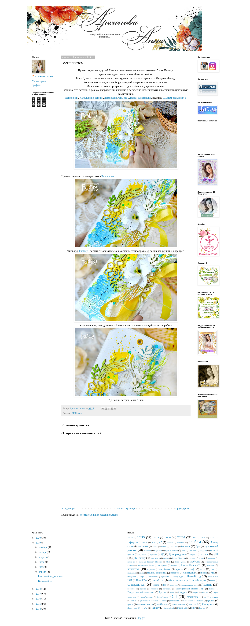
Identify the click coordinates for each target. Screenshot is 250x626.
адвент (170, 542)
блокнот (185, 546)
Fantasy (83, 250)
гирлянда (142, 554)
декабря (43, 547)
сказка (205, 592)
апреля (43, 571)
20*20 (181, 537)
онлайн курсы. (199, 580)
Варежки (158, 550)
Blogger (140, 618)
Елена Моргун (178, 558)
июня (42, 567)
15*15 (155, 537)
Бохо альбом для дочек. (50, 576)
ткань (133, 600)
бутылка (147, 550)
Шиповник (71, 97)
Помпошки (110, 97)
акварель (181, 542)
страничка (192, 597)
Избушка (195, 561)
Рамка (211, 589)
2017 (38, 593)
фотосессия (188, 601)
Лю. (213, 569)
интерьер (162, 565)
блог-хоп (174, 546)
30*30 (144, 542)
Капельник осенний (91, 97)
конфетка (134, 569)
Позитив (206, 584)
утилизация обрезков (149, 601)
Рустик (162, 592)
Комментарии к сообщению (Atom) (99, 514)
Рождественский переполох (141, 592)
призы (143, 589)
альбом (195, 542)
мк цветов (132, 577)
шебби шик (162, 604)
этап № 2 (193, 604)
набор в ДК (178, 577)
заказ (201, 558)
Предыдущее (182, 508)
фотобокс (174, 600)
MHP (193, 608)
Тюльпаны (107, 176)
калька (174, 565)
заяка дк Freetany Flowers (150, 562)
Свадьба (182, 592)
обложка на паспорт (178, 580)
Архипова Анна (44, 76)
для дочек (155, 558)
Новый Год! (142, 580)
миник (203, 572)
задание (191, 558)
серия (195, 592)
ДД (163, 554)
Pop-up (202, 608)
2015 (38, 603)
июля (42, 562)
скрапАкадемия (146, 597)
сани (172, 592)
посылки (131, 589)
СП (174, 596)
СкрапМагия (162, 597)
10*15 (141, 537)
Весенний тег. (45, 581)
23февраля (133, 542)
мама (141, 573)
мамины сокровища (157, 572)
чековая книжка (145, 604)
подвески (173, 585)
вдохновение (171, 550)
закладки (211, 558)
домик (166, 558)
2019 (38, 542)
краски (179, 569)
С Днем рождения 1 (174, 97)
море (142, 577)
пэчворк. (167, 589)
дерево (193, 554)
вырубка (203, 550)
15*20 (167, 537)
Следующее (68, 508)
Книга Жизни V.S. (191, 565)
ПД (164, 585)
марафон (174, 572)
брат (198, 546)
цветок (211, 600)
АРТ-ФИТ (143, 546)
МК (213, 572)
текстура (214, 597)
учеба (164, 601)
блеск (163, 546)
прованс (154, 589)
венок (183, 550)
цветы (130, 604)
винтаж (193, 550)
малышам (132, 573)
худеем (200, 600)
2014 (38, 608)
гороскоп (153, 554)
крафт (192, 569)
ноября (43, 552)
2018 (38, 588)
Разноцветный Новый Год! (190, 588)
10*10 (130, 538)
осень (212, 580)
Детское (204, 554)
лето (202, 569)
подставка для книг (189, 585)
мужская (165, 576)
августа (43, 557)
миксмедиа (189, 572)
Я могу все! (208, 604)
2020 (38, 537)
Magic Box (182, 608)
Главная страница (125, 508)
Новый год (194, 576)
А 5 (153, 542)
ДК (216, 554)
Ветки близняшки (140, 97)
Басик (155, 546)
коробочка (164, 569)
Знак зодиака (180, 562)
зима (168, 561)
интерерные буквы (146, 565)
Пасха (156, 585)
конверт (211, 565)
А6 (160, 542)
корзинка (151, 569)
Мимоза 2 (123, 97)
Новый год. (158, 580)
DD (145, 607)
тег (204, 597)
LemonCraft (169, 608)
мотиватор (152, 577)
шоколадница (178, 604)
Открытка (136, 584)
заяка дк (131, 562)
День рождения (177, 554)
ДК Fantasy (77, 413)
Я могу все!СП (134, 608)
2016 (38, 598)
